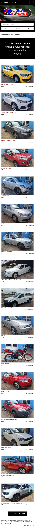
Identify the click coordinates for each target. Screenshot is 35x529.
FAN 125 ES (5, 363)
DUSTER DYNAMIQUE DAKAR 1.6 (11, 503)
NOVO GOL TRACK (7, 84)
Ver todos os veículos (17, 513)
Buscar (30, 28)
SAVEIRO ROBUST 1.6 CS (9, 307)
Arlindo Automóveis (8, 2)
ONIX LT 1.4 (5, 391)
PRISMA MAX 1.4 (6, 252)
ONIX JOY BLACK (7, 196)
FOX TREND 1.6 (6, 447)
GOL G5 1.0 (4, 224)
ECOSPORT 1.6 (6, 168)
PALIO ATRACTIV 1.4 (7, 475)
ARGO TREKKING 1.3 (8, 140)
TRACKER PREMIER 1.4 (8, 112)
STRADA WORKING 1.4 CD (9, 419)
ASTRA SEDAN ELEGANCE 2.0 (11, 279)
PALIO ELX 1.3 (5, 335)
